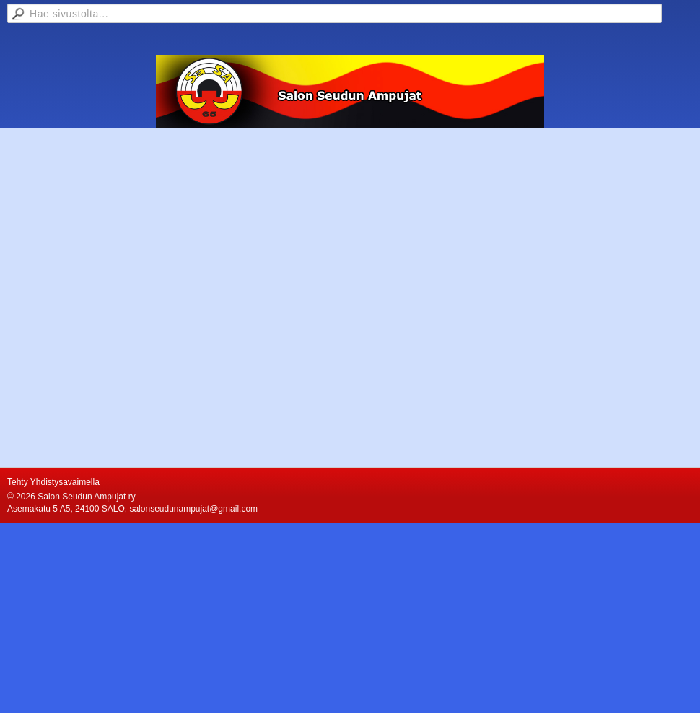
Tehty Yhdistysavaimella (53, 482)
